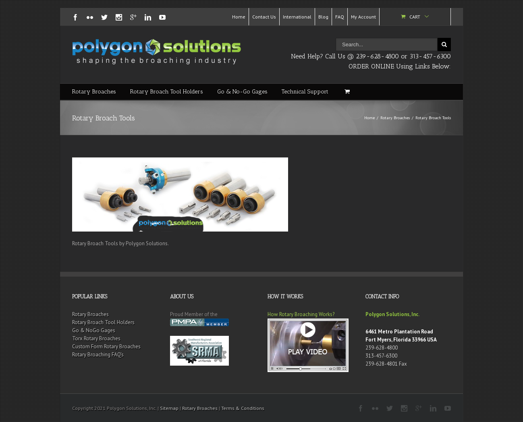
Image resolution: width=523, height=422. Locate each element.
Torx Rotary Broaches (96, 338)
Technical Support (305, 91)
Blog (323, 17)
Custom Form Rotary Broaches (106, 346)
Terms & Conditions (242, 408)
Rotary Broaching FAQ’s (98, 354)
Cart (414, 17)
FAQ (339, 17)
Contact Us (264, 17)
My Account (363, 17)
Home (238, 17)
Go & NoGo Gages (93, 330)
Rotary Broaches (94, 91)
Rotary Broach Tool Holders (166, 91)
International (297, 17)
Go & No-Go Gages (242, 91)
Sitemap (169, 408)
